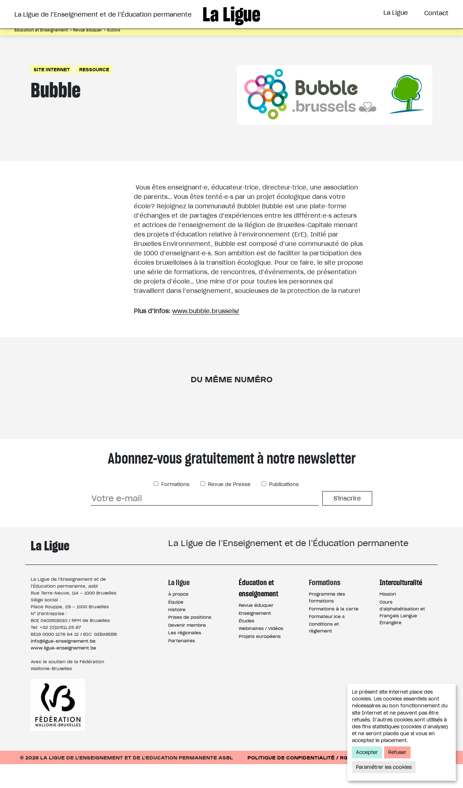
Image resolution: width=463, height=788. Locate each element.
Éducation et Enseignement (165, 40)
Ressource (94, 93)
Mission (387, 618)
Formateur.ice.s (327, 640)
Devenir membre (187, 649)
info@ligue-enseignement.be (63, 665)
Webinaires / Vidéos (261, 652)
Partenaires (181, 664)
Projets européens (260, 660)
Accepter (367, 752)
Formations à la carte (333, 632)
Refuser (397, 752)
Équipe (175, 626)
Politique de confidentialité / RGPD (301, 781)
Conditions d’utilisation (406, 781)
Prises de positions (189, 641)
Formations (251, 40)
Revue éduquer (256, 629)
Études (246, 644)
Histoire (177, 633)
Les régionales (184, 656)
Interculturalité (317, 40)
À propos (178, 618)
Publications (283, 508)
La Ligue (395, 12)
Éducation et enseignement (258, 611)
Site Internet (52, 93)
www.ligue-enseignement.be (63, 671)
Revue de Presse (229, 508)
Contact (436, 13)
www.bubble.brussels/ (205, 334)
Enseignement (255, 637)
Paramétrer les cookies (384, 767)
